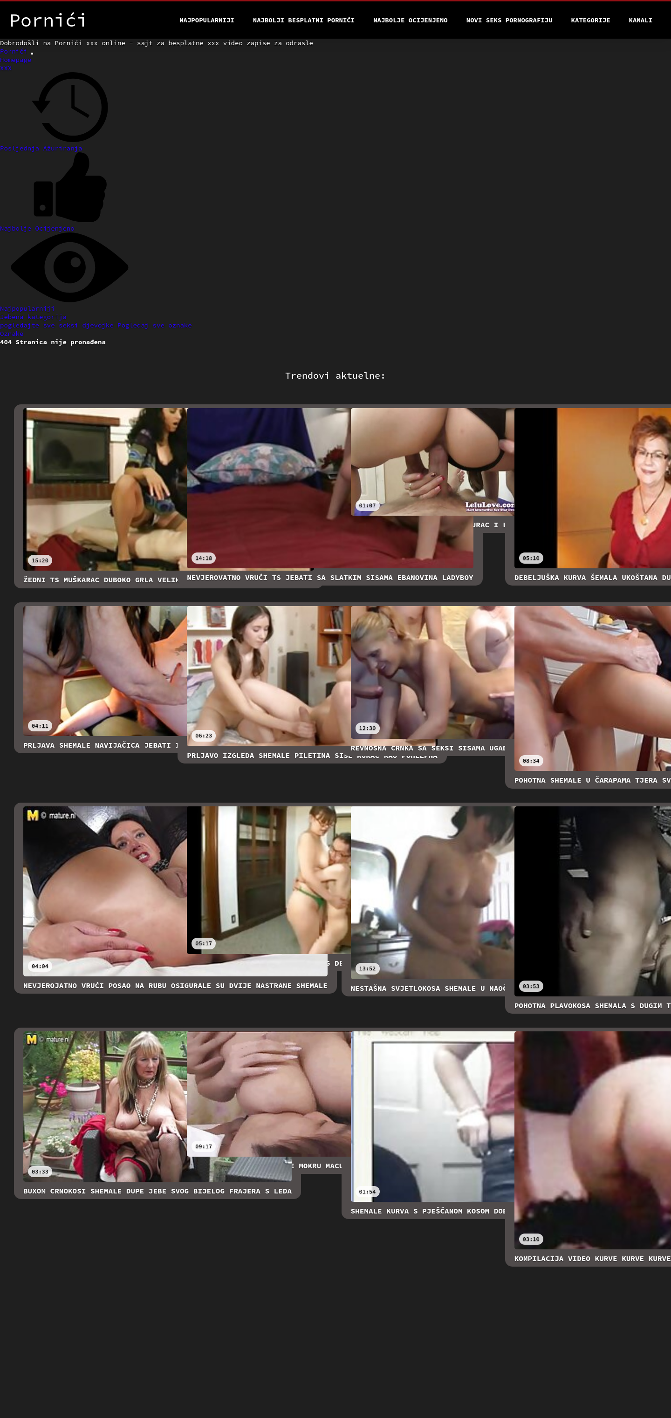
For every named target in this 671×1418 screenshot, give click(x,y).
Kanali (640, 20)
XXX (6, 68)
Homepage (15, 59)
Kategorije (590, 20)
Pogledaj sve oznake (154, 325)
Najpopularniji (206, 20)
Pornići (15, 51)
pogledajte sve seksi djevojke (58, 325)
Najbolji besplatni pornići (304, 20)
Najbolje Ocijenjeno (410, 20)
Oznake (11, 333)
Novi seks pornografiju (509, 20)
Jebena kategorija (33, 317)
